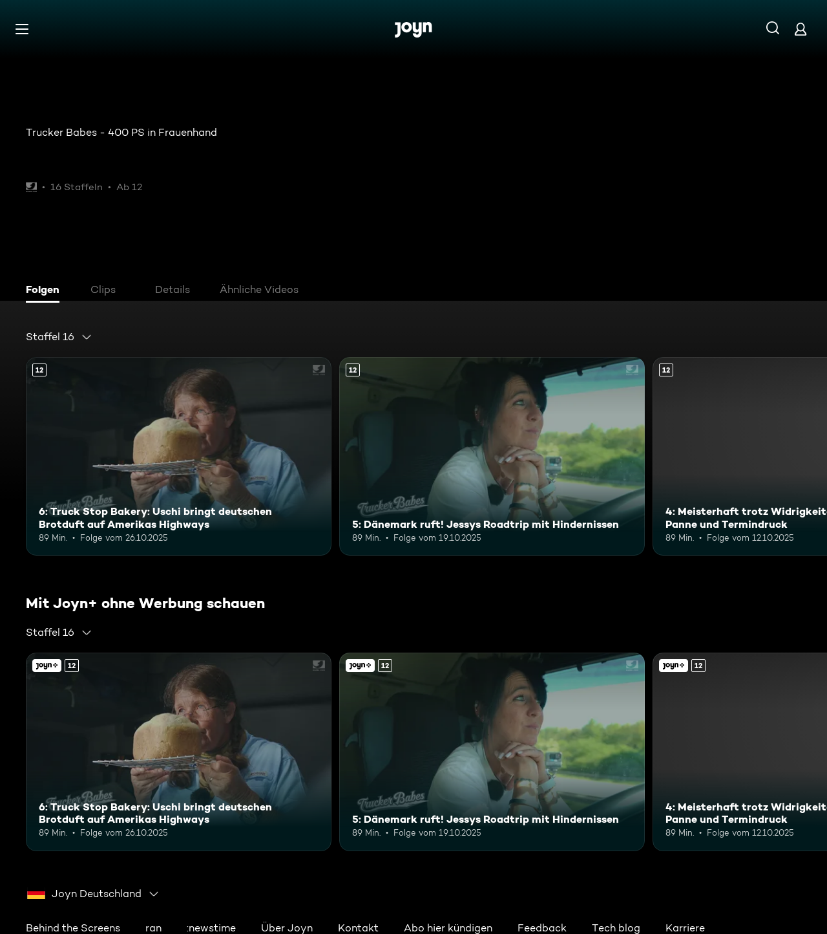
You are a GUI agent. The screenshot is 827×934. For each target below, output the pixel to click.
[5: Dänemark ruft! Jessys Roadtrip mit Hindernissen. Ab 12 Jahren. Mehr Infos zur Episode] (492, 456)
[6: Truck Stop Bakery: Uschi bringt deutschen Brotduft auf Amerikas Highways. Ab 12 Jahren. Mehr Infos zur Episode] (178, 456)
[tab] (45, 291)
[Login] (800, 28)
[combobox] (59, 337)
